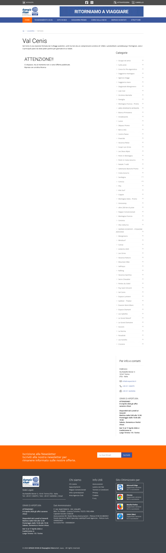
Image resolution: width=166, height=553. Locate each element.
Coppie (130, 194)
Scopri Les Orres (130, 147)
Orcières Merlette (130, 95)
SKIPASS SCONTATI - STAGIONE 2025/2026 (130, 230)
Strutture (136, 20)
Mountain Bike (130, 262)
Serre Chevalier (130, 279)
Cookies (95, 495)
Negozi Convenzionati (130, 212)
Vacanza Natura (130, 257)
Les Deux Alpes (130, 151)
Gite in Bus (62, 20)
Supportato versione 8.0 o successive (134, 516)
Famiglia (130, 99)
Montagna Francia (130, 216)
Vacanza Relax (130, 142)
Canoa (130, 245)
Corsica (130, 181)
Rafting (130, 270)
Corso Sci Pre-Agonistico (130, 69)
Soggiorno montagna (130, 73)
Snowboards (130, 117)
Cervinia (130, 220)
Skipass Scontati (118, 20)
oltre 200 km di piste (130, 207)
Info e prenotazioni (76, 493)
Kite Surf (130, 190)
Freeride (130, 138)
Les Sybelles (130, 314)
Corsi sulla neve (99, 20)
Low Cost (130, 91)
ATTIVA (121, 2)
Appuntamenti (74, 487)
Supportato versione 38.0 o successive (134, 497)
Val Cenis (130, 292)
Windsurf (130, 240)
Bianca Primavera (130, 112)
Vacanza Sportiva (130, 275)
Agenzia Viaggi (130, 78)
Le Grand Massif (130, 318)
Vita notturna (130, 225)
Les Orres (130, 253)
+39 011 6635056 (128, 391)
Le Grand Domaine (130, 322)
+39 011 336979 (128, 386)
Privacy (95, 493)
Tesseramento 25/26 (43, 20)
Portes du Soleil (130, 283)
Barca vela (130, 130)
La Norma (130, 331)
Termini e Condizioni (101, 490)
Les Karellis (130, 340)
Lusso (130, 121)
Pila (130, 186)
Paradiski (130, 335)
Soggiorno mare (130, 82)
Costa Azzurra (130, 173)
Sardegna (130, 177)
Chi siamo (73, 484)
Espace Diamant (130, 309)
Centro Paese (130, 134)
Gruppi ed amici (130, 60)
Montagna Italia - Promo (130, 199)
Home (27, 20)
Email (60, 496)
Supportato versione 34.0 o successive (134, 507)
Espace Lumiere (130, 296)
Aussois (130, 327)
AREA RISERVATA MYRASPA (130, 108)
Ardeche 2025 (130, 249)
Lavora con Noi (98, 487)
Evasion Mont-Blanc (130, 305)
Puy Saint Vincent (130, 288)
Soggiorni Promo (79, 20)
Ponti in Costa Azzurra (130, 160)
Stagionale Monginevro (130, 86)
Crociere (130, 344)
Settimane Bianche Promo (130, 168)
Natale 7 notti (130, 164)
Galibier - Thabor (130, 301)
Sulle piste (130, 65)
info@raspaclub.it (129, 381)
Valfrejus (130, 266)
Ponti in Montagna (130, 156)
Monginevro (130, 236)
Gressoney (130, 203)
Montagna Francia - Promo (130, 104)
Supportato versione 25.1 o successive (134, 487)
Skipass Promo (130, 125)
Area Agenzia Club (76, 495)
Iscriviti (126, 455)
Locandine (30, 31)
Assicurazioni (98, 484)
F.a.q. (95, 498)
